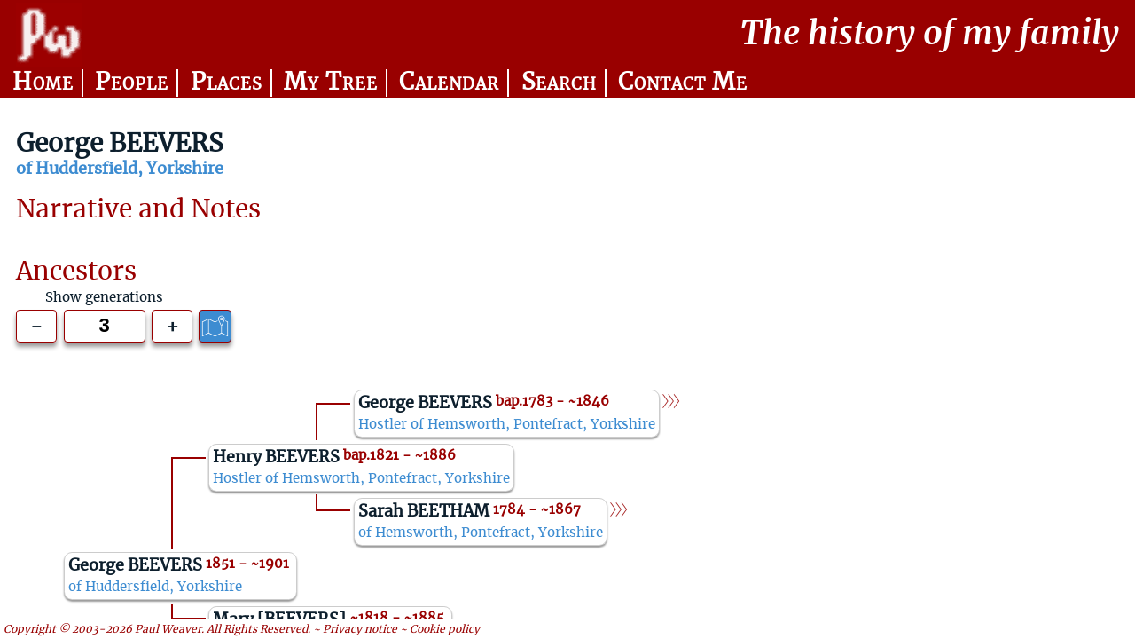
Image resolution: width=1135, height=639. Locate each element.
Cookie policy (445, 629)
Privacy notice (360, 629)
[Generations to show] (104, 326)
